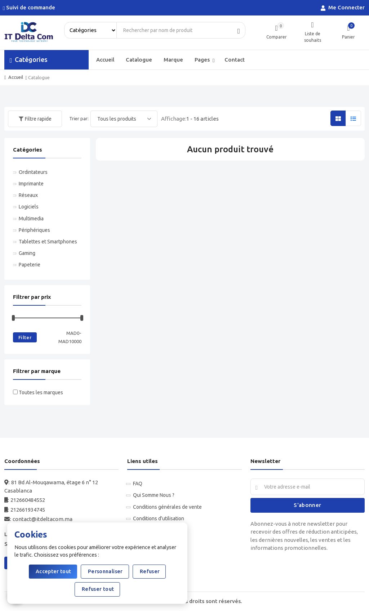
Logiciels (29, 207)
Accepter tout (53, 571)
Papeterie (29, 265)
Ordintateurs (33, 172)
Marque (173, 60)
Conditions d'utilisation (158, 518)
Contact (234, 60)
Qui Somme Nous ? (153, 495)
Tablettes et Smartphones (48, 241)
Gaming (27, 253)
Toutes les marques (41, 392)
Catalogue (139, 60)
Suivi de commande (29, 7)
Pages (204, 60)
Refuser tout (97, 589)
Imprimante (31, 184)
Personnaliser (105, 571)
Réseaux (28, 195)
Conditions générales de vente (167, 507)
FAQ (137, 483)
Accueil (105, 60)
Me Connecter (343, 7)
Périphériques (34, 230)
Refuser (149, 571)
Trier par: (79, 118)
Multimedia (31, 218)
